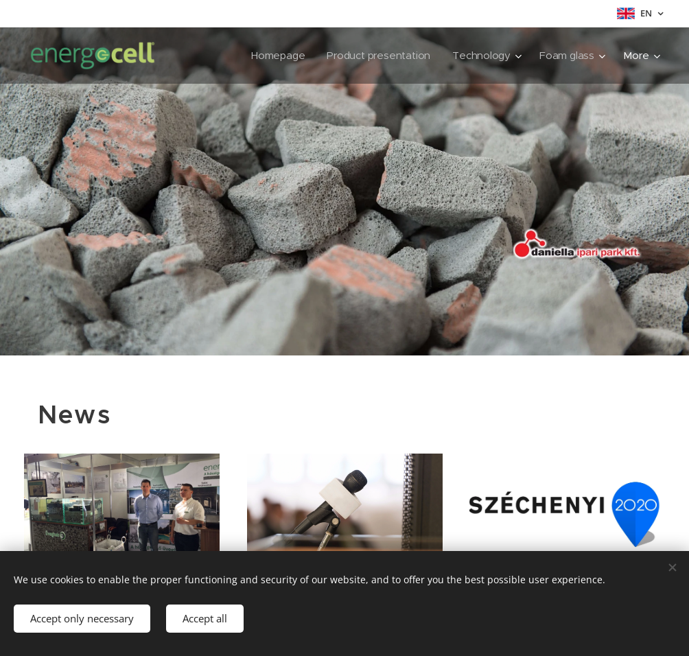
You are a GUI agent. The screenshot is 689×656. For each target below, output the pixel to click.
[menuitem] (275, 55)
